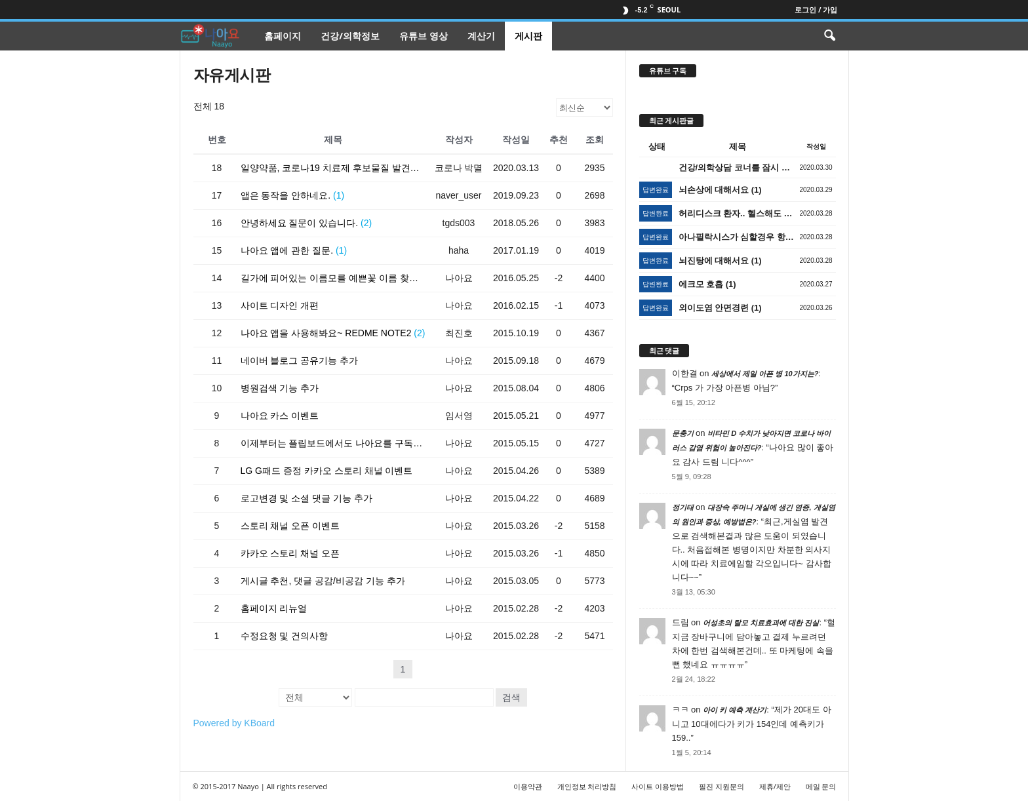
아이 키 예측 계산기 (734, 710)
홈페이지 (282, 35)
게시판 (528, 35)
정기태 (683, 507)
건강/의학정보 (350, 35)
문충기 (683, 433)
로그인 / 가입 (816, 9)
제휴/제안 (775, 786)
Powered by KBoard (234, 723)
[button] (829, 36)
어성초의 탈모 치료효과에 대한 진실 (761, 623)
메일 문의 (821, 786)
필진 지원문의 (721, 786)
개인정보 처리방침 (587, 786)
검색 (511, 697)
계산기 (481, 35)
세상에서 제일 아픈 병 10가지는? (764, 374)
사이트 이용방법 (657, 786)
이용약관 (527, 786)
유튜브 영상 (423, 35)
